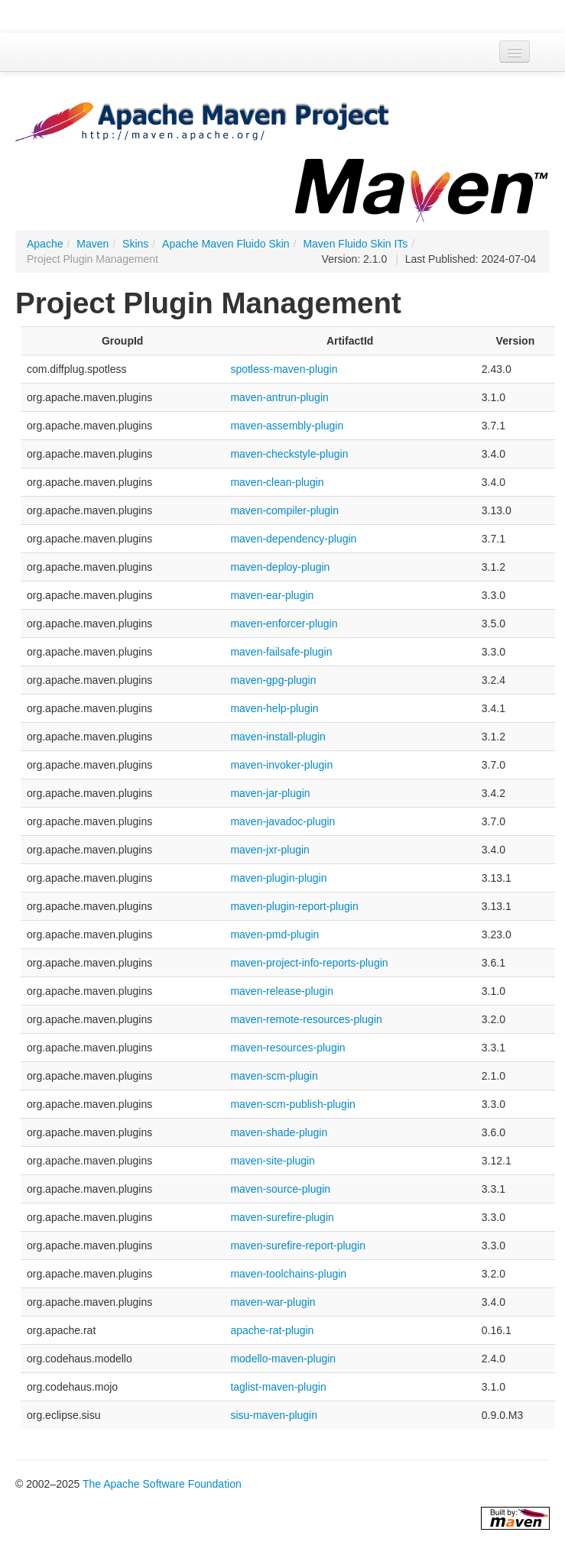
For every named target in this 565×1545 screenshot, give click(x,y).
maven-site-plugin (272, 1161)
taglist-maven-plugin (278, 1387)
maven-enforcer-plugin (283, 623)
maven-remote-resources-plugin (306, 1019)
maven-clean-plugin (276, 482)
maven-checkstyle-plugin (289, 454)
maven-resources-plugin (287, 1047)
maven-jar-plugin (270, 793)
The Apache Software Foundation (162, 1484)
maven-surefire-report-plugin (297, 1245)
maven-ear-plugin (271, 595)
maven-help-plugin (274, 708)
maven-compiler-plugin (284, 510)
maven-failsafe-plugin (281, 652)
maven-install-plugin (278, 736)
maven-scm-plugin (273, 1076)
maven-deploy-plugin (280, 567)
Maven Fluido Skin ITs (355, 244)
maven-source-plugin (280, 1189)
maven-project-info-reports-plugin (309, 963)
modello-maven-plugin (283, 1358)
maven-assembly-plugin (286, 425)
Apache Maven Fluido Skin (226, 244)
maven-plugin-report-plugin (294, 906)
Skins (135, 244)
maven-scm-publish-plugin (292, 1104)
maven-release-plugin (281, 991)
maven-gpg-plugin (273, 680)
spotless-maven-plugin (283, 369)
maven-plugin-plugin (278, 878)
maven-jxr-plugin (269, 850)
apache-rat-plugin (271, 1330)
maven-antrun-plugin (279, 397)
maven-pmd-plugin (274, 934)
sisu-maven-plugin (273, 1415)
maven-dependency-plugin (293, 539)
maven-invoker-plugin (281, 765)
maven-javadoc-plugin (282, 821)
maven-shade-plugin (278, 1132)
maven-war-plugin (272, 1302)
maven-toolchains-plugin (288, 1274)
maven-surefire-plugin (281, 1217)
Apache (45, 244)
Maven (92, 244)
